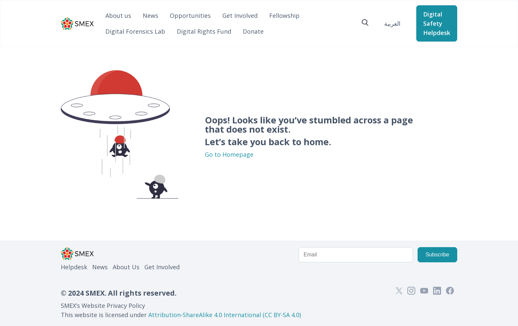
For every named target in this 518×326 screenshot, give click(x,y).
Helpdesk (74, 267)
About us (118, 15)
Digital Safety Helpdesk (436, 23)
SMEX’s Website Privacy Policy (103, 306)
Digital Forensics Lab (135, 31)
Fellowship (284, 15)
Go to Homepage (229, 154)
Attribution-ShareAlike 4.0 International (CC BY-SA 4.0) (224, 315)
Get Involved (240, 15)
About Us (126, 267)
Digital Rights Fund (204, 31)
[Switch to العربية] (392, 23)
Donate (253, 31)
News (150, 15)
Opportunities (190, 15)
